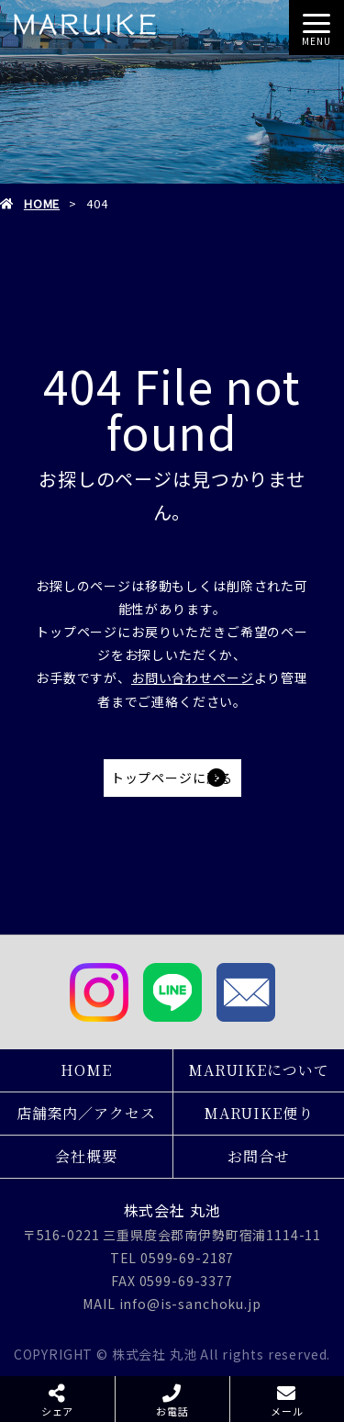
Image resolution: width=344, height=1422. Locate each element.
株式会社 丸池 (172, 1210)
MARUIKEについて (258, 1069)
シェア (57, 1411)
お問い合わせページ (192, 677)
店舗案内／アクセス (86, 1113)
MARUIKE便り (259, 1113)
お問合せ (258, 1156)
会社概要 (86, 1156)
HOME (42, 203)
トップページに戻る (172, 777)
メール (287, 1411)
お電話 (172, 1411)
